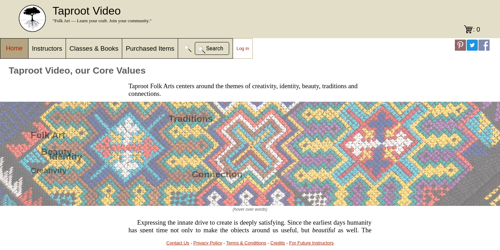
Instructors (47, 48)
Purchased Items (150, 48)
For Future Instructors (311, 242)
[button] (188, 48)
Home (14, 48)
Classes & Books (93, 48)
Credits (277, 242)
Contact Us (177, 242)
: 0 (476, 29)
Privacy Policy (207, 242)
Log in (242, 48)
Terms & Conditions (246, 242)
